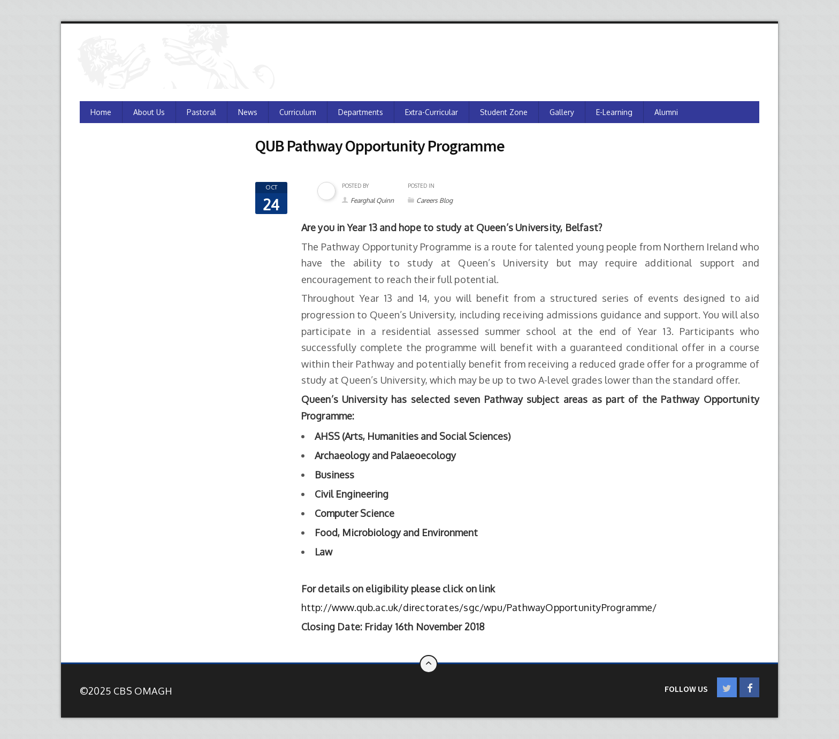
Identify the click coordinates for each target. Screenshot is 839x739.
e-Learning (614, 112)
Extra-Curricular (431, 112)
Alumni (666, 112)
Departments (360, 112)
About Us (149, 112)
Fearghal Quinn (372, 200)
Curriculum (297, 112)
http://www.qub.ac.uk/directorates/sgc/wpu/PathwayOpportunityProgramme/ (479, 607)
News (247, 112)
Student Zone (504, 112)
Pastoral (201, 112)
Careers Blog (434, 200)
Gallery (562, 112)
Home (100, 112)
